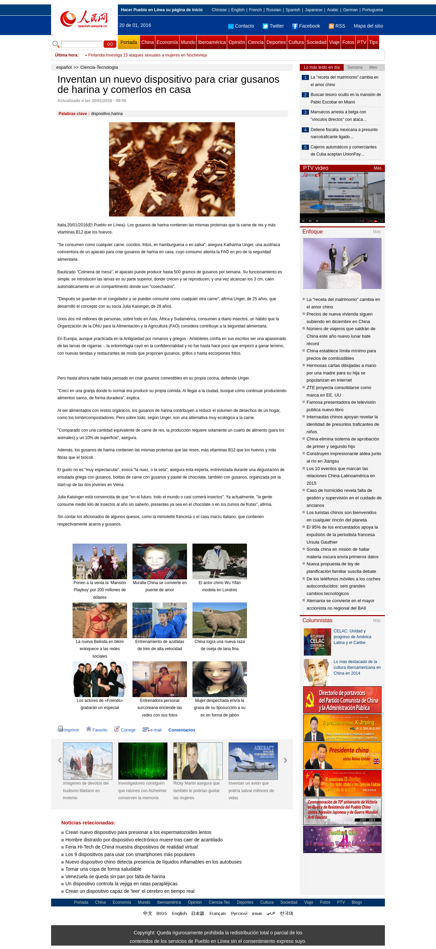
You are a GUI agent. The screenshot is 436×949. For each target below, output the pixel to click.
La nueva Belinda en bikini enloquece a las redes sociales (100, 649)
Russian (273, 9)
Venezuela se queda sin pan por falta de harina (115, 876)
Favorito (96, 730)
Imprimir (68, 730)
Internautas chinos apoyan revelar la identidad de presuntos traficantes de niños (343, 424)
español (64, 67)
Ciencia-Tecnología (99, 67)
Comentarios (181, 730)
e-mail (152, 730)
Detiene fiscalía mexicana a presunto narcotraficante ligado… (344, 133)
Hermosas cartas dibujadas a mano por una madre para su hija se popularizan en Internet (341, 373)
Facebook (306, 26)
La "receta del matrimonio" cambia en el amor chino (344, 81)
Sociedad (316, 42)
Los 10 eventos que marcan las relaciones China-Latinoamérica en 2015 (341, 476)
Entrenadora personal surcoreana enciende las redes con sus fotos (160, 708)
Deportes (276, 42)
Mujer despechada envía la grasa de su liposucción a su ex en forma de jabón (219, 708)
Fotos (348, 42)
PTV (361, 42)
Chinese (219, 9)
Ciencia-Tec (219, 902)
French (255, 9)
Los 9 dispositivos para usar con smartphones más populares (130, 854)
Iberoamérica (212, 42)
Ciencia (256, 42)
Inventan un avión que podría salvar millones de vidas (251, 790)
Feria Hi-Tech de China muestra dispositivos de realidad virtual (131, 847)
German (350, 9)
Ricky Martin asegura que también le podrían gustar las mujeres (196, 790)
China (147, 42)
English (238, 9)
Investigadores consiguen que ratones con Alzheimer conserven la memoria (142, 790)
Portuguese (372, 9)
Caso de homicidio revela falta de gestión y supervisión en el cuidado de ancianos (344, 498)
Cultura (296, 42)
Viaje (334, 42)
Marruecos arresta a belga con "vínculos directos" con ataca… (339, 116)
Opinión (237, 42)
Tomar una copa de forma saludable (103, 869)
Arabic (333, 9)
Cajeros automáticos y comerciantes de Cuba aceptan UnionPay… (343, 151)
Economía (167, 42)
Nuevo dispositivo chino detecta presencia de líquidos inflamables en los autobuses (153, 862)
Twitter (273, 26)
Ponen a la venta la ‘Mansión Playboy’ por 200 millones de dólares (100, 590)
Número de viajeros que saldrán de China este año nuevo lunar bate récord (341, 336)
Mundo (188, 42)
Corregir (125, 730)
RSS (337, 26)
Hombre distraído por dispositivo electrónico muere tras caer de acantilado (143, 839)
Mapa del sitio (368, 26)
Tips (373, 42)
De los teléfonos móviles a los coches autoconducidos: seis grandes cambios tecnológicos (343, 586)
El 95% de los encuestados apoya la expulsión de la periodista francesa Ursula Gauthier (342, 534)
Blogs (357, 902)
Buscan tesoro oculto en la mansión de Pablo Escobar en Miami (346, 98)
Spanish (292, 9)
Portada (128, 42)
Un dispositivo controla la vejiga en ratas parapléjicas (121, 883)
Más (378, 168)
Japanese (314, 9)
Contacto (241, 26)
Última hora (66, 55)
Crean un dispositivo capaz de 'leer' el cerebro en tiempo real (129, 891)
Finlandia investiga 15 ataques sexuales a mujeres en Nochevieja (147, 55)
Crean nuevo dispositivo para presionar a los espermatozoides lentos (138, 832)
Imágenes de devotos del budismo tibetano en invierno (86, 790)
